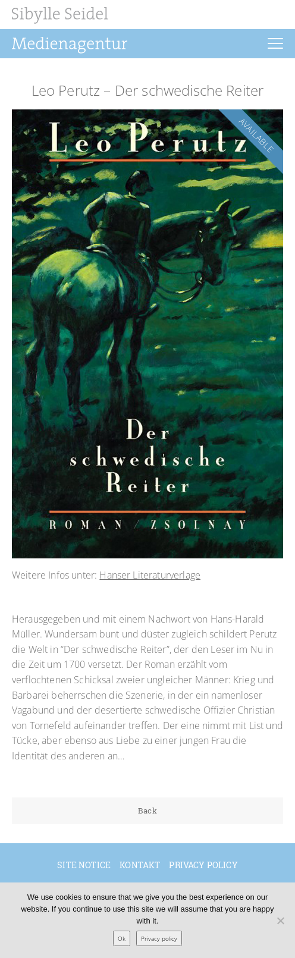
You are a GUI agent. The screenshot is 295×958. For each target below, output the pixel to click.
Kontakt (140, 865)
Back (147, 810)
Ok (121, 938)
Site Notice (84, 865)
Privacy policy (203, 865)
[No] (280, 920)
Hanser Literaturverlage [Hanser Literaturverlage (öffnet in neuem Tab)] (149, 575)
